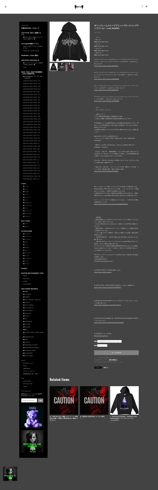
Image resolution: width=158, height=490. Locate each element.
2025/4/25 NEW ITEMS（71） (32, 111)
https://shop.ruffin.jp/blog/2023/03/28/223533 (109, 322)
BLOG (25, 368)
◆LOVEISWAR (27, 323)
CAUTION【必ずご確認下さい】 (31, 33)
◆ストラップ (26, 253)
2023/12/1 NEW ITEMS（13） (31, 168)
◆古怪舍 (25, 294)
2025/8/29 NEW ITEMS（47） (32, 100)
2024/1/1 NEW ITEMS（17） (31, 163)
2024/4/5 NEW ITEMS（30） (31, 149)
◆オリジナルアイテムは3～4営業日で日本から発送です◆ (33, 64)
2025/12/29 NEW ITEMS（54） (32, 89)
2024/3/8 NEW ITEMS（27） (31, 154)
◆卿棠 (25, 332)
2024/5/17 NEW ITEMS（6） (31, 143)
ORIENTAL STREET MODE (31, 51)
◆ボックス (26, 256)
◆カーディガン (27, 214)
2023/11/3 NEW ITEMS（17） (31, 173)
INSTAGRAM (27, 383)
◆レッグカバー (27, 258)
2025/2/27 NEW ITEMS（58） (32, 116)
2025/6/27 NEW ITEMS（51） (32, 105)
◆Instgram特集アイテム (30, 44)
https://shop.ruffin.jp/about (103, 272)
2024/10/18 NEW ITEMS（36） (32, 124)
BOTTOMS (25, 221)
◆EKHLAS (26, 318)
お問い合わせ (27, 371)
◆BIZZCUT (26, 304)
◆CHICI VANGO (28, 358)
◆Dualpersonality (28, 339)
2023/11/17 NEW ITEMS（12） (32, 171)
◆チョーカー (26, 239)
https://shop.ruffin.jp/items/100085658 (106, 101)
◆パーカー (26, 186)
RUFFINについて (28, 365)
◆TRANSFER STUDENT (30, 347)
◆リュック (26, 261)
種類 (95, 341)
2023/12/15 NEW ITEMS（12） (32, 165)
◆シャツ (25, 189)
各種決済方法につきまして (30, 28)
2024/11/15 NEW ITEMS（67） (32, 122)
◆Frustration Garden (29, 352)
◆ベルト (25, 250)
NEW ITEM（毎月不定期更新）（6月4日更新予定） (32, 73)
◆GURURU (26, 344)
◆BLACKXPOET (28, 355)
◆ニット (25, 200)
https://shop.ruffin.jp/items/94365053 (106, 66)
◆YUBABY (26, 299)
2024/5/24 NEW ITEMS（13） (32, 141)
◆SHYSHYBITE (28, 313)
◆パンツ (25, 224)
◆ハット (25, 245)
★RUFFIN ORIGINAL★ (30, 60)
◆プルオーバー (27, 203)
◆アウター (26, 192)
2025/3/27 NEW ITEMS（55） (32, 114)
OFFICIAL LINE (27, 386)
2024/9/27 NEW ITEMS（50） (32, 127)
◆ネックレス (26, 234)
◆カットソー (26, 197)
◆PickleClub (27, 315)
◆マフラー (26, 264)
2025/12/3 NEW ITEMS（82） (32, 92)
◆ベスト (25, 208)
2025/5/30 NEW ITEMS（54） (32, 108)
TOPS (25, 67)
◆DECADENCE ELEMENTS (31, 350)
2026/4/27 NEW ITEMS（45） (32, 81)
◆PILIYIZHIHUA (28, 310)
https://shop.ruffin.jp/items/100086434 (106, 79)
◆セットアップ (27, 211)
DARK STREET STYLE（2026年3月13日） (32, 47)
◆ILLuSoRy (26, 326)
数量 (95, 345)
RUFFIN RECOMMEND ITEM (31, 274)
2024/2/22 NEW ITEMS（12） (32, 157)
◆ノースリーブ (27, 205)
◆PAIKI (25, 341)
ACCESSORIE (26, 231)
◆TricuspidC (27, 296)
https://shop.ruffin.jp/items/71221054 (106, 171)
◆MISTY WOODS (28, 307)
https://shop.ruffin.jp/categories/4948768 (107, 287)
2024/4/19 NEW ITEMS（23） (32, 146)
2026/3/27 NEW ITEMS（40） (32, 84)
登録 (40, 402)
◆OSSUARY (27, 329)
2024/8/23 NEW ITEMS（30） (32, 130)
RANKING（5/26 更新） (30, 56)
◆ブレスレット (27, 237)
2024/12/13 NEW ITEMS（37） (32, 119)
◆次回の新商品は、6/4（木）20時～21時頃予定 (32, 77)
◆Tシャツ (26, 195)
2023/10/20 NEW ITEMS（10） (32, 176)
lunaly (25, 388)
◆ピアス (25, 242)
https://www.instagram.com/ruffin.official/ (107, 305)
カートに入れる (116, 352)
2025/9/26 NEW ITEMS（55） (32, 97)
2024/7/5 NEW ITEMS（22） (31, 135)
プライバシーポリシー (29, 373)
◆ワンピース (26, 216)
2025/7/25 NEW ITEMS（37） (32, 103)
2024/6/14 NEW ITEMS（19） (32, 138)
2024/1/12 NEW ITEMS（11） (31, 160)
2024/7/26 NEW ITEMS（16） (32, 133)
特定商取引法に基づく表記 (30, 376)
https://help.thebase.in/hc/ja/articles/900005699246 (111, 204)
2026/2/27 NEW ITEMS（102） (32, 86)
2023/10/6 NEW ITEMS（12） (31, 179)
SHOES (24, 269)
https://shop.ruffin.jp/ (101, 336)
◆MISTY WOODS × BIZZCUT (32, 302)
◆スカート (26, 226)
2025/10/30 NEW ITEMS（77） (32, 95)
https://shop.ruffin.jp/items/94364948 (106, 90)
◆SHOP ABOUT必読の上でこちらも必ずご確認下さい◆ (33, 38)
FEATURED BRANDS (29, 291)
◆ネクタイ (26, 248)
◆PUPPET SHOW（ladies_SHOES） (33, 335)
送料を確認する (113, 359)
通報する (106, 367)
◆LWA (25, 321)
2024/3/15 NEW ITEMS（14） (32, 152)
